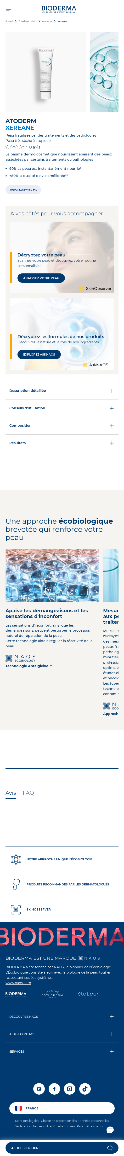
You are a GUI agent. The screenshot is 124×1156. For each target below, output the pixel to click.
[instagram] (69, 1089)
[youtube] (39, 1089)
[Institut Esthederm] (52, 995)
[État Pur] (88, 995)
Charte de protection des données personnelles (75, 1121)
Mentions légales (27, 1121)
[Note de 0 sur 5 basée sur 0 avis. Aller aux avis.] (23, 147)
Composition (62, 426)
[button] (62, 1148)
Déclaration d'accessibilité (32, 1126)
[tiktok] (85, 1089)
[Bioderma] (16, 995)
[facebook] (54, 1089)
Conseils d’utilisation (62, 408)
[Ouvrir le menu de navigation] (8, 9)
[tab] (11, 793)
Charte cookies (64, 1126)
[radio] (23, 189)
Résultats (62, 443)
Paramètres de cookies (93, 1126)
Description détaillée (62, 391)
